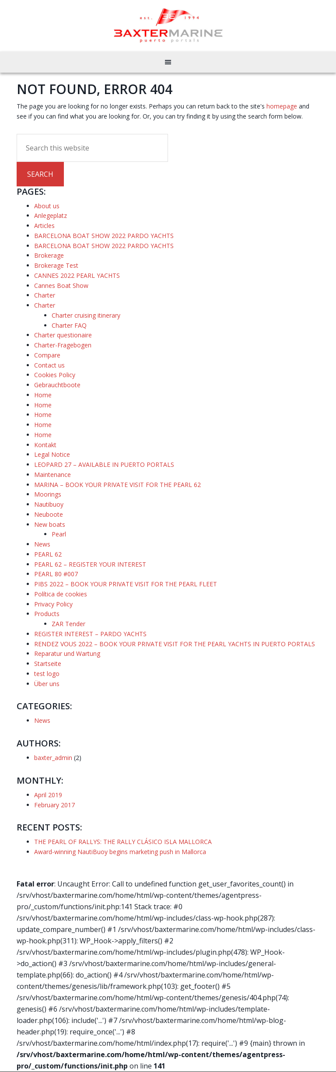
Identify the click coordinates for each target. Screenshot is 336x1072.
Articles (44, 225)
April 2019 (48, 795)
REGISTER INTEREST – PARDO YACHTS (90, 634)
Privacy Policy (53, 604)
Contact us (49, 365)
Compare (47, 355)
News (42, 544)
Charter (44, 295)
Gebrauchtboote (57, 385)
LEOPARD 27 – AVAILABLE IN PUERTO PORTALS (104, 464)
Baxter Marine (168, 25)
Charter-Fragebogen (62, 345)
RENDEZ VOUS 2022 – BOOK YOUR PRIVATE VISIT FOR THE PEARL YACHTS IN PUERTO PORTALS (174, 644)
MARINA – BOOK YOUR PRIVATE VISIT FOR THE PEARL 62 (117, 484)
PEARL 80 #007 (56, 574)
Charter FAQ (69, 325)
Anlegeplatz (50, 215)
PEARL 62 (48, 554)
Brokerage (49, 255)
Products (47, 614)
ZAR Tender (68, 624)
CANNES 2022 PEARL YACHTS (77, 275)
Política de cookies (60, 594)
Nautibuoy (48, 504)
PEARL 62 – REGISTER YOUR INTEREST (90, 564)
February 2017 (54, 805)
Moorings (47, 494)
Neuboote (48, 514)
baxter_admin (53, 757)
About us (47, 206)
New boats (49, 524)
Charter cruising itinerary (86, 315)
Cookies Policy (54, 375)
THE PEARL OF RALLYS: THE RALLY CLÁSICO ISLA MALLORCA (123, 841)
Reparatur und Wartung (67, 653)
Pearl (59, 534)
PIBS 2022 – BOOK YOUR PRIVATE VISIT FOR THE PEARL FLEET (125, 584)
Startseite (47, 663)
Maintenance (52, 474)
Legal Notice (52, 454)
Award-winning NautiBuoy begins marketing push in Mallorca (120, 852)
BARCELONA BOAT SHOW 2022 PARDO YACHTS (104, 235)
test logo (47, 673)
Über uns (47, 684)
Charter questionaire (63, 335)
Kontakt (45, 445)
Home (43, 395)
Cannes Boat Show (61, 285)
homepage (281, 106)
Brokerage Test (56, 265)
